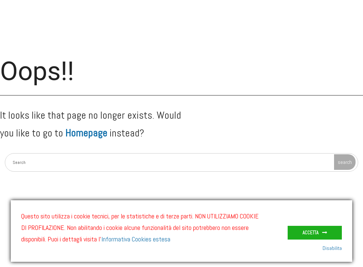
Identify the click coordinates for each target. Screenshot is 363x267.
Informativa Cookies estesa (135, 239)
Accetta (310, 233)
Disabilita (332, 248)
